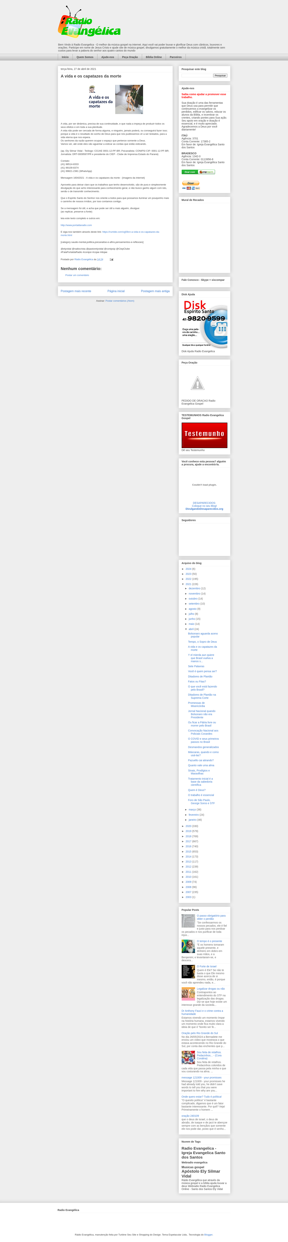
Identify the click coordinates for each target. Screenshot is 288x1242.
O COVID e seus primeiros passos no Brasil (203, 740)
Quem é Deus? (196, 790)
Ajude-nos (107, 57)
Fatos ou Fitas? (197, 681)
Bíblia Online (154, 57)
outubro (193, 598)
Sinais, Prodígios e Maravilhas (199, 772)
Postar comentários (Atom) (119, 300)
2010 (189, 876)
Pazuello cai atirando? (201, 760)
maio (192, 623)
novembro (195, 593)
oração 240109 (190, 1115)
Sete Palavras (196, 666)
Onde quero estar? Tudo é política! (202, 1096)
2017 (189, 841)
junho (192, 618)
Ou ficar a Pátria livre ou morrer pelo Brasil (202, 724)
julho (192, 613)
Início (65, 57)
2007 (189, 892)
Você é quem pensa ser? (202, 671)
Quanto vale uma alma (201, 765)
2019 (189, 831)
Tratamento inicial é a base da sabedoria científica (200, 781)
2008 (189, 887)
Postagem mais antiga (155, 291)
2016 (189, 846)
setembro (194, 603)
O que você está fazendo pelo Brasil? (202, 688)
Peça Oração (130, 57)
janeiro (193, 819)
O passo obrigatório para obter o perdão (211, 917)
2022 (189, 578)
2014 (189, 856)
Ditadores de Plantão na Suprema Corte (202, 696)
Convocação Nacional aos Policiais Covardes (203, 732)
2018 (189, 836)
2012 (189, 866)
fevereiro (194, 814)
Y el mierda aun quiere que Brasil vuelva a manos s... (201, 658)
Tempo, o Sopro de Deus (202, 641)
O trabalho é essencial (201, 795)
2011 (189, 871)
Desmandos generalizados (203, 747)
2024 (189, 568)
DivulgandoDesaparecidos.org (204, 508)
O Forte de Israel (206, 966)
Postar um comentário (77, 275)
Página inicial (116, 291)
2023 (189, 573)
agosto (193, 608)
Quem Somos (85, 57)
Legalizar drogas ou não (211, 988)
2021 (189, 584)
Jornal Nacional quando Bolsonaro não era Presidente (201, 714)
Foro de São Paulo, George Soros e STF (201, 802)
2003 (189, 897)
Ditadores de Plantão (200, 676)
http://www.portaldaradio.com (76, 225)
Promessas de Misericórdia (196, 704)
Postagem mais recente (76, 291)
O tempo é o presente (209, 941)
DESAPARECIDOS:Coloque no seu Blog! (204, 504)
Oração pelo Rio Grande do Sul (200, 1033)
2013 (189, 861)
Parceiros (176, 57)
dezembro (195, 588)
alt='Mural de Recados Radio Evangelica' (204, 236)
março (193, 809)
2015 (189, 851)
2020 (189, 826)
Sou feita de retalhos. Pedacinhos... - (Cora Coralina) (209, 1055)
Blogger (208, 1234)
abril (191, 629)
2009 (189, 881)
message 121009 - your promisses (202, 1077)
